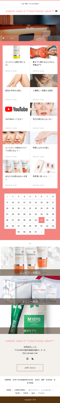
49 (30, 226)
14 (36, 202)
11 (19, 202)
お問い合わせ (30, 368)
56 (30, 232)
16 (47, 202)
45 (7, 226)
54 (19, 232)
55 (24, 232)
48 (24, 226)
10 (13, 202)
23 (36, 208)
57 (36, 232)
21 (24, 208)
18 (7, 208)
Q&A (33, 393)
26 (53, 208)
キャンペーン (33, 390)
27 (7, 214)
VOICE (25, 393)
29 (19, 214)
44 (53, 220)
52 (47, 226)
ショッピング (46, 390)
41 (36, 220)
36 (7, 220)
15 (41, 202)
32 (36, 214)
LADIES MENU (19, 390)
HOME (8, 390)
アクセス (41, 393)
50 (36, 226)
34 (47, 214)
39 (24, 220)
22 (30, 208)
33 (41, 214)
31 (30, 214)
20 (19, 208)
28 (13, 214)
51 (41, 226)
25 (47, 208)
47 (19, 226)
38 (19, 220)
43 (47, 220)
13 (30, 202)
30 (24, 214)
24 (41, 208)
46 (13, 226)
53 (53, 226)
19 (13, 208)
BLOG (15, 71)
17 (53, 202)
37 (13, 220)
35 (53, 214)
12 (24, 202)
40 (30, 220)
